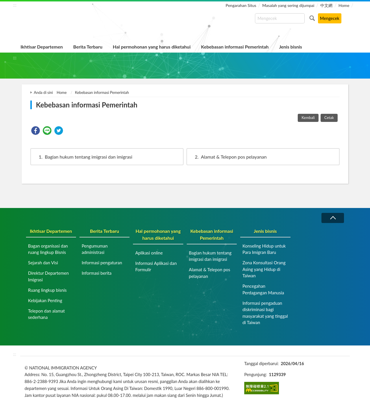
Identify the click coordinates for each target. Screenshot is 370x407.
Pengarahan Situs (241, 5)
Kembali (308, 117)
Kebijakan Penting (45, 300)
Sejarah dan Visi (43, 262)
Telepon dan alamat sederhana (46, 314)
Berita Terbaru (87, 46)
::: (14, 5)
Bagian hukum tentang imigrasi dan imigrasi (82, 156)
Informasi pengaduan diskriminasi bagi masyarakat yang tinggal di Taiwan (265, 312)
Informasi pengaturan (102, 262)
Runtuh (332, 218)
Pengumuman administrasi (95, 249)
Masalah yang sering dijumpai (288, 5)
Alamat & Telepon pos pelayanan (228, 156)
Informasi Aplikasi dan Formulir (156, 266)
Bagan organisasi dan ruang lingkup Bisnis (48, 249)
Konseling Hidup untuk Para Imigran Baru (264, 249)
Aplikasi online (149, 252)
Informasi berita (96, 273)
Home (343, 5)
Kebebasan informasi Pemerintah (235, 46)
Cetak (329, 117)
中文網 (326, 5)
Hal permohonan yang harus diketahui (151, 46)
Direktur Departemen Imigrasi (48, 276)
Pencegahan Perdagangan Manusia (263, 289)
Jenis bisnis (290, 46)
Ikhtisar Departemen (42, 46)
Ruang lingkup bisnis (47, 290)
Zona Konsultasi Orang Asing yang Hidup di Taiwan (264, 269)
